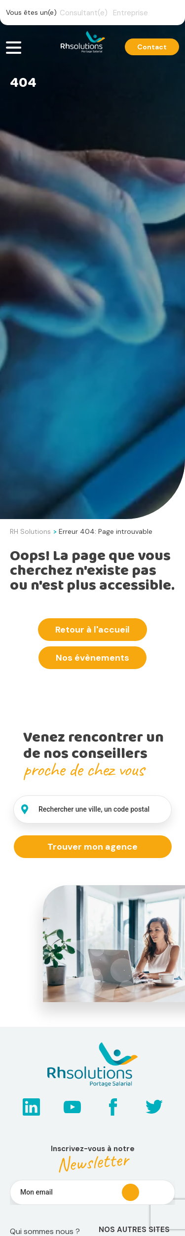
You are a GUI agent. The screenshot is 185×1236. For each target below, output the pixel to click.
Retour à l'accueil (92, 630)
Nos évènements (92, 658)
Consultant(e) (84, 13)
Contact (152, 46)
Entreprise (130, 13)
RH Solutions (30, 531)
